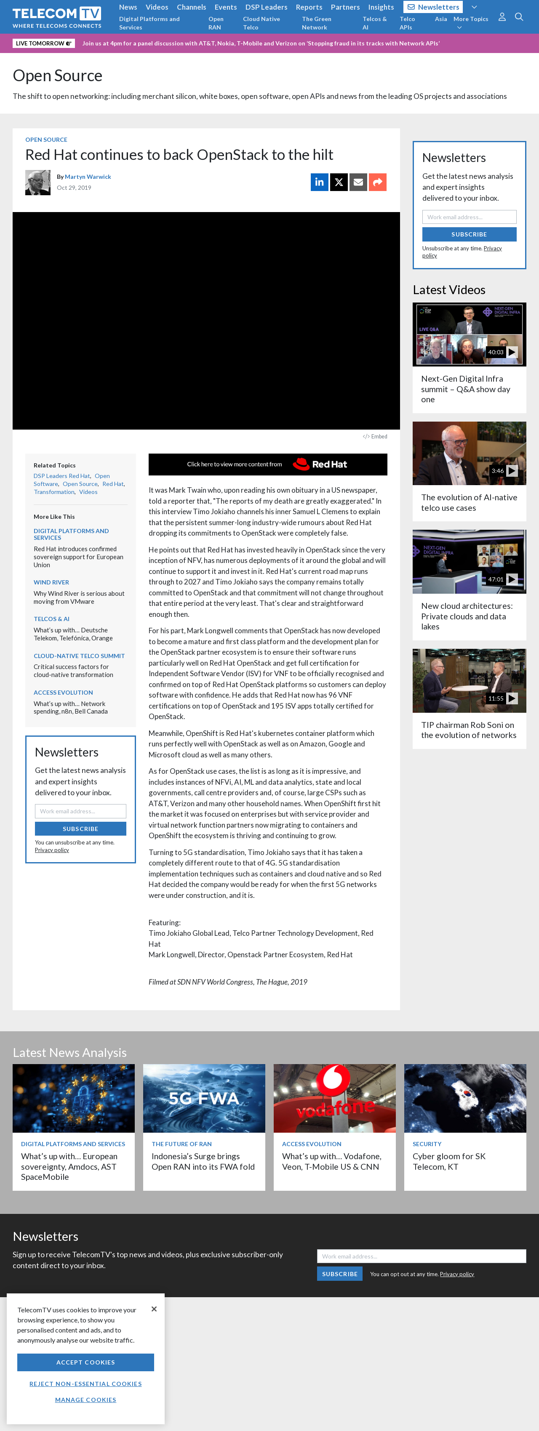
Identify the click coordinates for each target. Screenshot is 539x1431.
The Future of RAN (182, 1143)
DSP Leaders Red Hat (62, 475)
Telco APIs (407, 23)
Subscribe (81, 828)
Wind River (51, 582)
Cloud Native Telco (261, 23)
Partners (345, 7)
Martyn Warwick (88, 176)
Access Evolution (63, 692)
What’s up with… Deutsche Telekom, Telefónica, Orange (74, 634)
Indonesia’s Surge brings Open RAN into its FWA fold (203, 1161)
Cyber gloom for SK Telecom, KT (449, 1161)
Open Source (58, 75)
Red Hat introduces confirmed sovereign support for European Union (78, 556)
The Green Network (316, 23)
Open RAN (216, 23)
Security (427, 1143)
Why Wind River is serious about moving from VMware (79, 597)
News (128, 7)
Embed (375, 436)
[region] (86, 1358)
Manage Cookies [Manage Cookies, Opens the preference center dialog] (86, 1399)
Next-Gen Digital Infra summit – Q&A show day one (465, 389)
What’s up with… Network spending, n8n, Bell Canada (71, 707)
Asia (441, 18)
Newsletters (433, 7)
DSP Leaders (266, 7)
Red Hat (113, 483)
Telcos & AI (375, 23)
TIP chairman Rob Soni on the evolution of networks (469, 730)
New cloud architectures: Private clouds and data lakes (467, 616)
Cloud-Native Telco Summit (79, 655)
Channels (191, 7)
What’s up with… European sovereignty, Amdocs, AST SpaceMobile (69, 1166)
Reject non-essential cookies (85, 1383)
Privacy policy (52, 850)
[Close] (154, 1309)
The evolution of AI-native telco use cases (469, 502)
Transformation (54, 491)
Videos (157, 7)
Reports (309, 7)
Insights (381, 7)
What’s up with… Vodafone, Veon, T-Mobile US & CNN (332, 1161)
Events (226, 7)
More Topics (471, 22)
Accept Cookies (85, 1362)
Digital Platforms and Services (149, 23)
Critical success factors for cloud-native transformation (73, 670)
